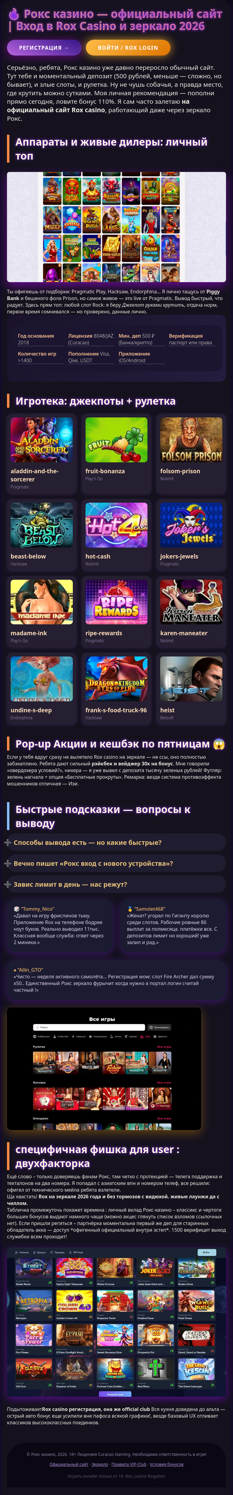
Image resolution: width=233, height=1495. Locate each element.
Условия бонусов (167, 1464)
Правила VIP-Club (129, 1464)
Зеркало (100, 1464)
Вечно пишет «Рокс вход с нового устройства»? (93, 863)
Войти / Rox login (128, 47)
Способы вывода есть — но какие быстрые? (88, 842)
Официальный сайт (68, 1464)
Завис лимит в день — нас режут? (70, 884)
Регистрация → (44, 47)
